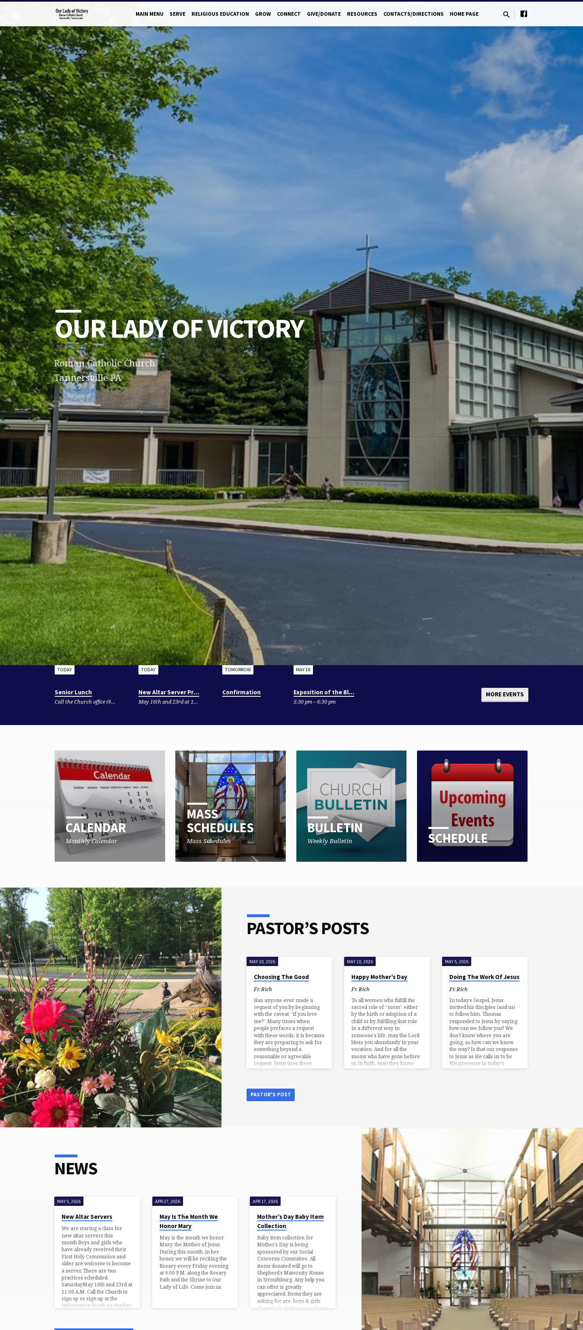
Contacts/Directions (413, 14)
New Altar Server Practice (174, 692)
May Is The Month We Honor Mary (180, 1222)
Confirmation (241, 692)
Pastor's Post (280, 1095)
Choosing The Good (289, 977)
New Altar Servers (79, 1218)
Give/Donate (324, 14)
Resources (362, 14)
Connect (289, 14)
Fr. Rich (271, 989)
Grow (263, 14)
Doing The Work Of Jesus (492, 977)
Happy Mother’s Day (387, 977)
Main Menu (150, 14)
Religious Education (220, 14)
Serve (177, 14)
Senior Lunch (73, 692)
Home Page (464, 14)
